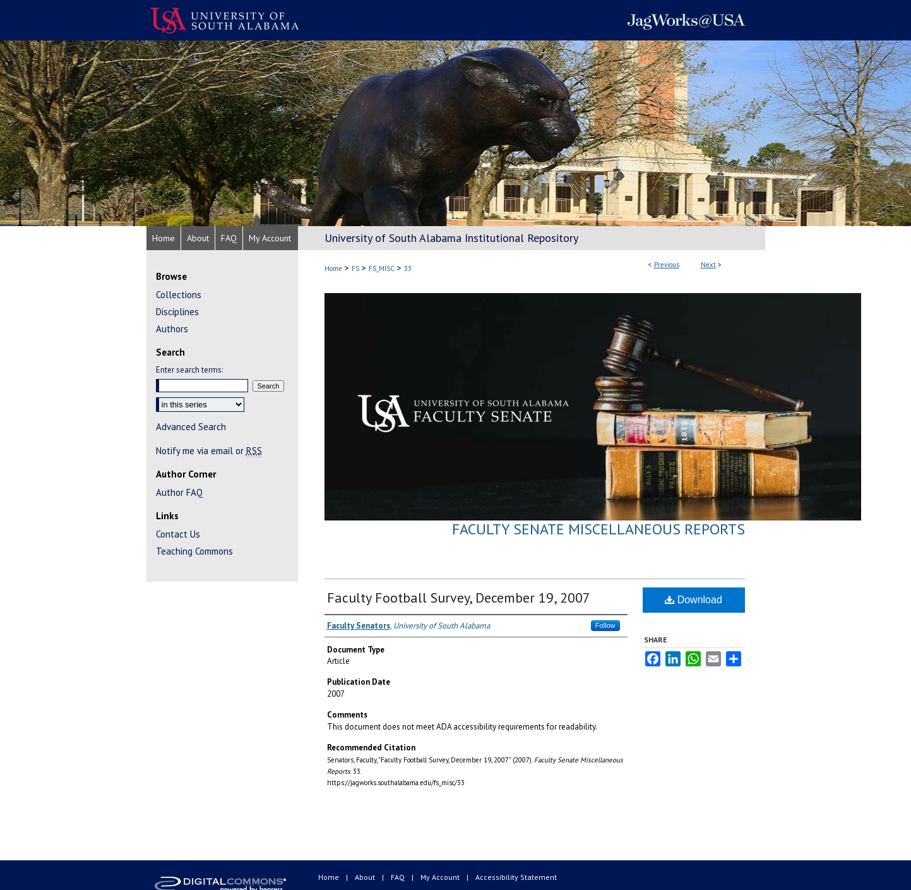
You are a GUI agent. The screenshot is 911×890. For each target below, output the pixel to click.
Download (693, 599)
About (366, 877)
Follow (605, 625)
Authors (172, 329)
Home (333, 268)
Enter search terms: (189, 369)
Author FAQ (179, 492)
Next (708, 264)
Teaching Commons (194, 551)
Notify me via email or (209, 451)
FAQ (399, 877)
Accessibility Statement (516, 877)
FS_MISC (382, 268)
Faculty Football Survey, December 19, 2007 (458, 597)
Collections (178, 295)
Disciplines (177, 312)
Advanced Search (191, 427)
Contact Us (178, 534)
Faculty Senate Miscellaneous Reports (598, 529)
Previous (666, 264)
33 (408, 268)
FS (355, 268)
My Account (440, 877)
